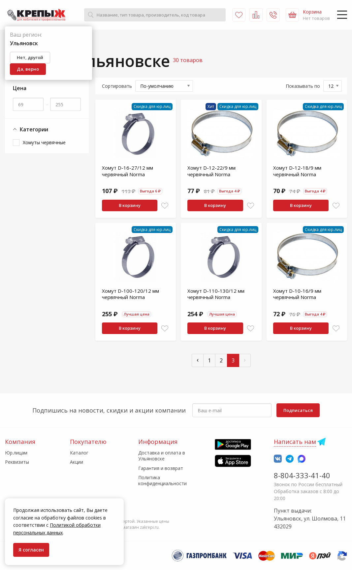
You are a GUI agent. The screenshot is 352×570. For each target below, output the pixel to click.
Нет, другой (30, 57)
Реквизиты (17, 462)
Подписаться (298, 410)
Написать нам (295, 442)
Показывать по (303, 86)
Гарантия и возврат (160, 468)
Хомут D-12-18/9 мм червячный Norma (297, 171)
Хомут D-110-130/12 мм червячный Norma (215, 294)
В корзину (130, 205)
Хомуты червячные (44, 142)
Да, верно (28, 69)
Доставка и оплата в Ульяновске (161, 456)
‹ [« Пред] (198, 359)
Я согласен (31, 550)
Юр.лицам (16, 453)
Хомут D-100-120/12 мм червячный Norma (130, 294)
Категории (30, 129)
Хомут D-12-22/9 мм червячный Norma (211, 171)
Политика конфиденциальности (162, 480)
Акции (76, 462)
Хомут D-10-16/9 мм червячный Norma (297, 294)
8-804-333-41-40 (302, 475)
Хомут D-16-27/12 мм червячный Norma (127, 171)
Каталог (79, 453)
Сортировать (117, 86)
